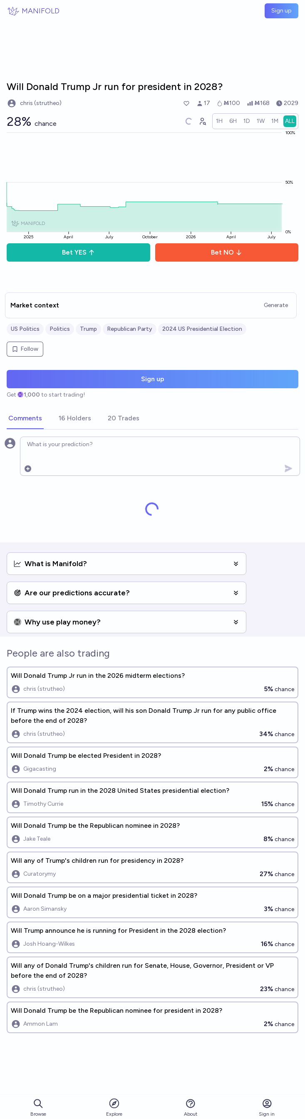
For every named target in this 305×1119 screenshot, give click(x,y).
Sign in (267, 1107)
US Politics (25, 328)
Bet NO (226, 252)
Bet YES (78, 252)
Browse (38, 1107)
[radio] (219, 121)
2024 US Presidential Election (202, 328)
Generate (276, 305)
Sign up (281, 10)
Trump (88, 328)
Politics (60, 328)
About (190, 1107)
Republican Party (129, 328)
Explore (114, 1107)
